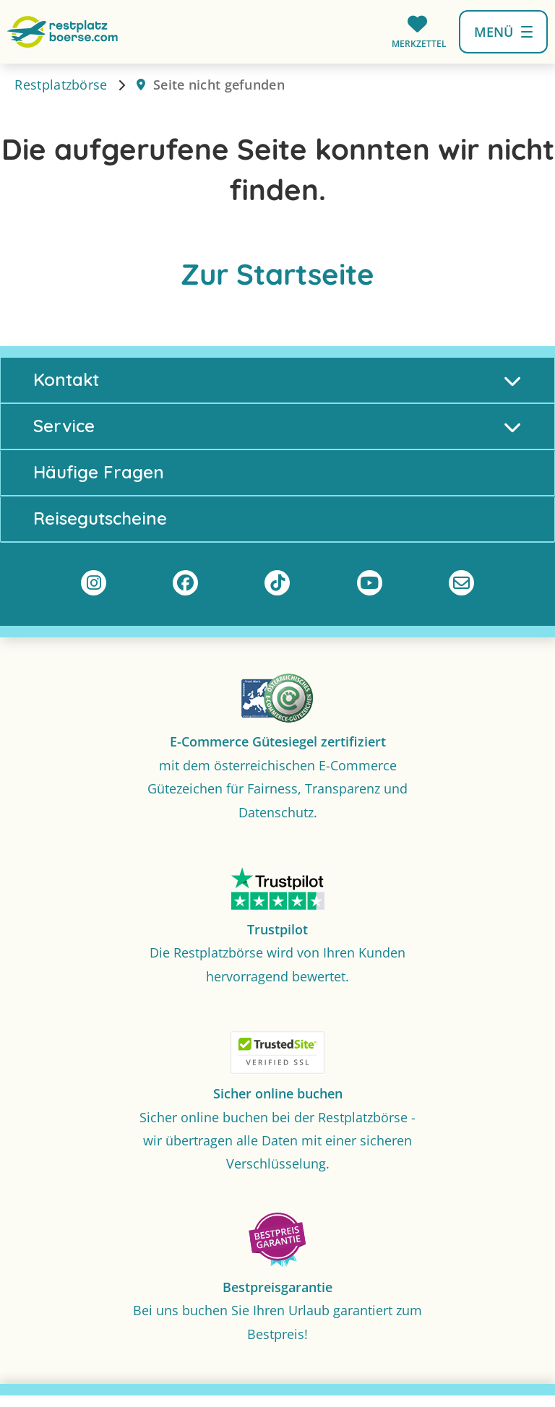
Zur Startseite (277, 277)
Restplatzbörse (60, 88)
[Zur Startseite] (62, 30)
